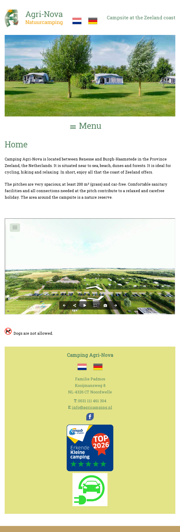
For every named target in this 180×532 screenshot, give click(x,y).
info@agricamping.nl (92, 407)
